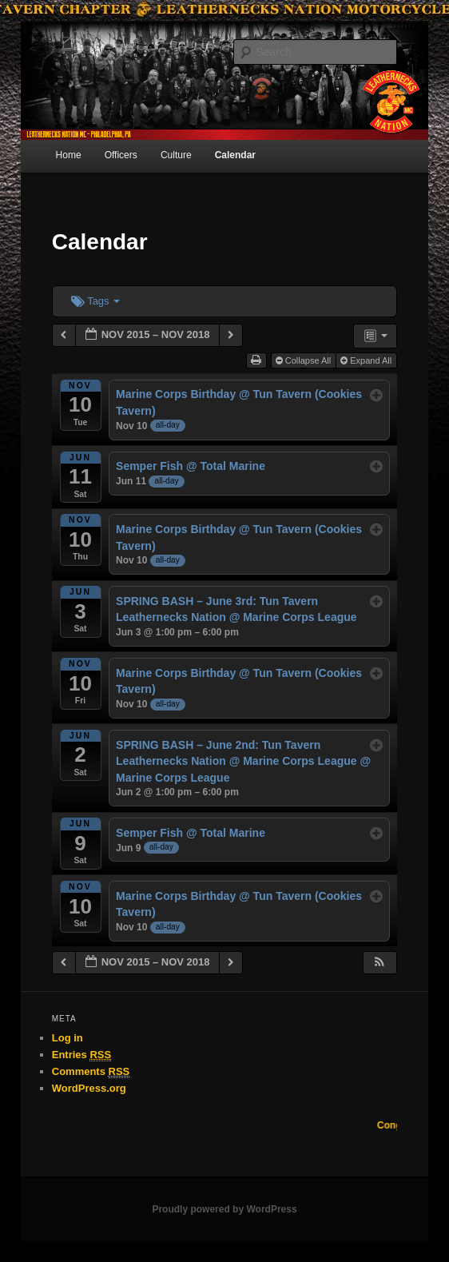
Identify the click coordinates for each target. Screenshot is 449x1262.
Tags (95, 301)
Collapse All (305, 360)
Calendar (235, 155)
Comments (91, 1071)
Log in (67, 1038)
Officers (121, 155)
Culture (176, 155)
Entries (81, 1055)
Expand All (367, 360)
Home (68, 155)
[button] (379, 962)
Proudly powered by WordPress (224, 1209)
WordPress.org (89, 1088)
